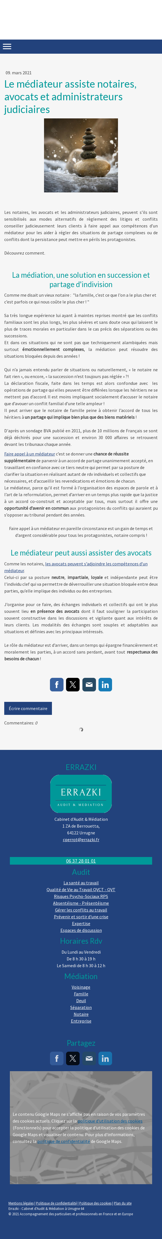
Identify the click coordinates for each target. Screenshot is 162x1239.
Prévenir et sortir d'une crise (81, 916)
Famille (81, 994)
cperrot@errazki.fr (81, 839)
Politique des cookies (95, 1203)
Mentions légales (21, 1203)
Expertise (81, 923)
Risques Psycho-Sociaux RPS (81, 896)
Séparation (81, 1007)
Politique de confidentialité (56, 1203)
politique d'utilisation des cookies (110, 1121)
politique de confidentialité (63, 1141)
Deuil (81, 1000)
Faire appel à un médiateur (29, 454)
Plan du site (123, 1203)
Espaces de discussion (81, 930)
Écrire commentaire (28, 708)
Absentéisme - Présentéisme (81, 903)
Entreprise (81, 1021)
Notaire (81, 1014)
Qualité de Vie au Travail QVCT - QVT (81, 889)
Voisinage (81, 987)
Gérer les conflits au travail (81, 910)
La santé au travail (81, 883)
